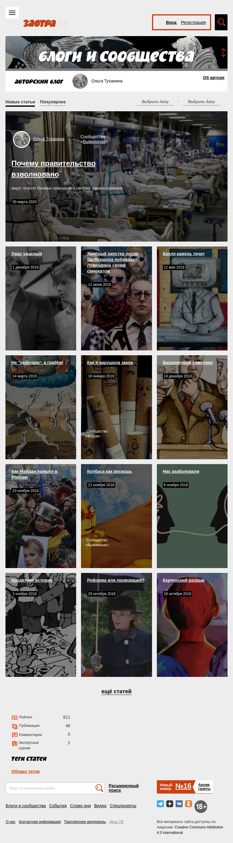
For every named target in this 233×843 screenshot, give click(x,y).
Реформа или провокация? (115, 580)
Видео (100, 805)
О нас (10, 822)
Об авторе (214, 77)
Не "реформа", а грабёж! (37, 362)
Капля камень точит (184, 253)
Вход (171, 22)
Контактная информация (40, 822)
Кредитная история (32, 580)
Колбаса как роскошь (109, 471)
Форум (92, 436)
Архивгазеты (204, 787)
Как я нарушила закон (110, 362)
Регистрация (193, 22)
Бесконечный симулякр (188, 362)
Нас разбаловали (181, 471)
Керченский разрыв (183, 580)
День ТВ (116, 822)
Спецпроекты (123, 805)
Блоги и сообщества (26, 805)
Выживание (94, 141)
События (58, 805)
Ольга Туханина (48, 138)
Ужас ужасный (27, 253)
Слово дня (80, 805)
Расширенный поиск (124, 788)
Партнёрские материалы (85, 822)
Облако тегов (26, 771)
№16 (183, 786)
